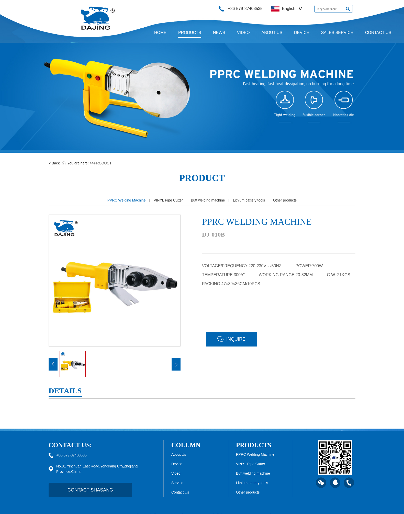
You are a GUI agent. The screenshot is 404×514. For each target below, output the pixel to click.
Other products (285, 200)
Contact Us (180, 492)
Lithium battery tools (249, 200)
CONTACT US (378, 32)
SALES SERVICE (337, 32)
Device (176, 464)
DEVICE (301, 32)
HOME (160, 32)
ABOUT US (272, 32)
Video (176, 473)
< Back (54, 163)
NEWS (219, 32)
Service (177, 483)
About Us (178, 454)
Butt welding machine (208, 200)
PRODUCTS (189, 32)
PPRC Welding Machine (126, 200)
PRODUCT (102, 163)
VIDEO (243, 32)
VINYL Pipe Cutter (168, 200)
